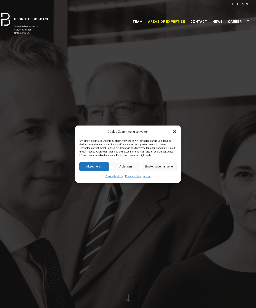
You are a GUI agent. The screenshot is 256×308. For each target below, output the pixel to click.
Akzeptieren (94, 166)
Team (138, 22)
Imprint (147, 176)
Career (235, 22)
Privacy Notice (133, 176)
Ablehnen (125, 166)
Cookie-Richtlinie (114, 176)
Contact (198, 22)
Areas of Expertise (166, 22)
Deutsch (241, 4)
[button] (175, 132)
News (217, 22)
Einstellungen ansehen (159, 166)
